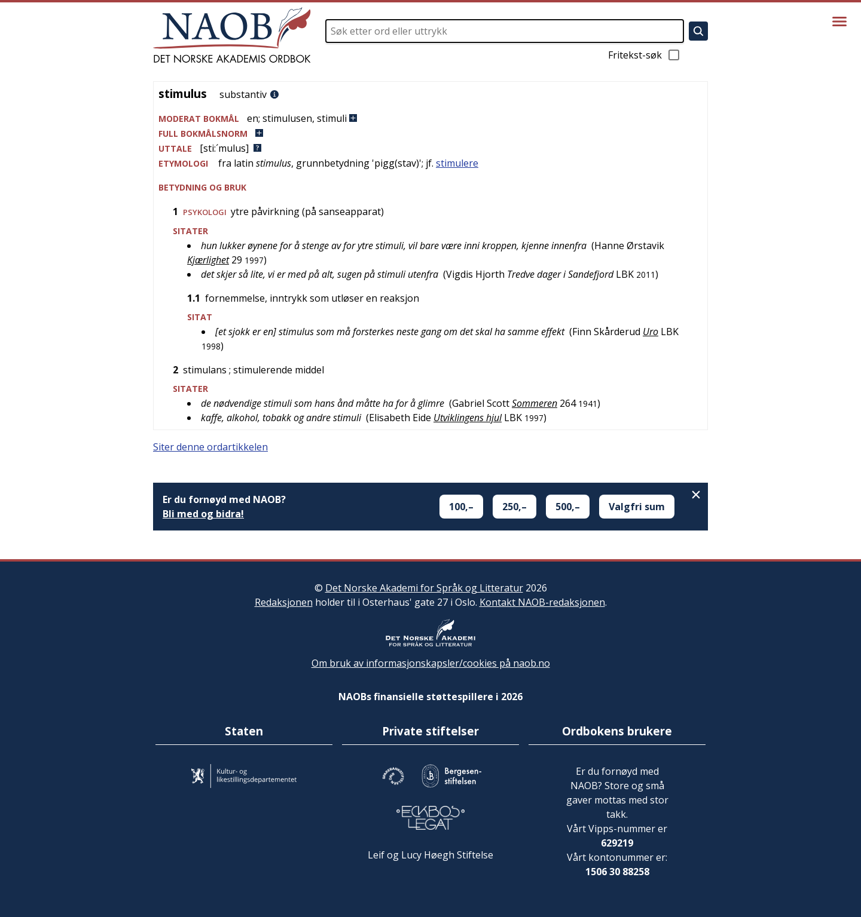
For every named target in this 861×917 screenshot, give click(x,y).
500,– (567, 506)
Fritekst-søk (644, 55)
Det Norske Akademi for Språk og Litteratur (424, 587)
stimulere (457, 163)
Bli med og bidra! (203, 513)
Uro (650, 331)
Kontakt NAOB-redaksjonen (542, 602)
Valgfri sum (637, 506)
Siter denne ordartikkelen (210, 446)
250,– (514, 506)
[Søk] (698, 31)
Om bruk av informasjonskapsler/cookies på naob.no (431, 663)
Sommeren (534, 403)
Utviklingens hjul (467, 417)
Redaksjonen (284, 602)
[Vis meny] (839, 21)
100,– (461, 506)
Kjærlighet (208, 259)
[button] (430, 118)
